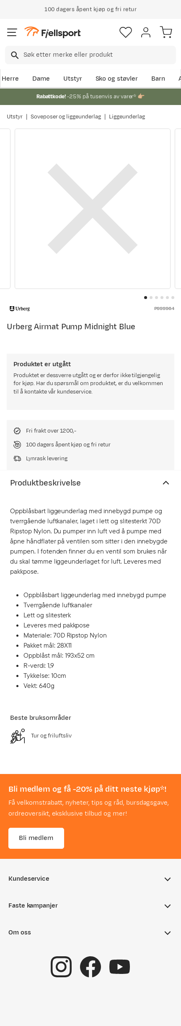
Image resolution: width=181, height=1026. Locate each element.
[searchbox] (99, 55)
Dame (41, 78)
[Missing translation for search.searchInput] (14, 55)
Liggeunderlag (127, 117)
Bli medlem (36, 838)
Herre (10, 78)
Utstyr (72, 78)
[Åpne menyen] (12, 32)
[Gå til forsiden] (52, 32)
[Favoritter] (125, 32)
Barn (158, 78)
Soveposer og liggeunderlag (66, 117)
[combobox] (90, 55)
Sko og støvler (117, 78)
